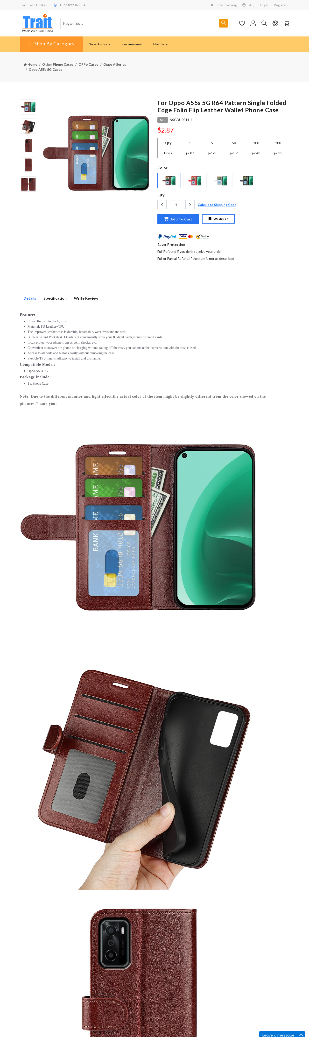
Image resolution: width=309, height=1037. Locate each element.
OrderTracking (224, 5)
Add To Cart (178, 218)
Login (264, 5)
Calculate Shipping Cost (217, 205)
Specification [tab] (55, 298)
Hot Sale (160, 44)
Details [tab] (29, 298)
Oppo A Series (114, 64)
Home (30, 64)
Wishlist (218, 219)
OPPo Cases (88, 64)
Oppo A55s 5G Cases (45, 69)
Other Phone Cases (57, 64)
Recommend (131, 44)
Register (280, 5)
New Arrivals (100, 44)
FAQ (248, 5)
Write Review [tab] (86, 298)
